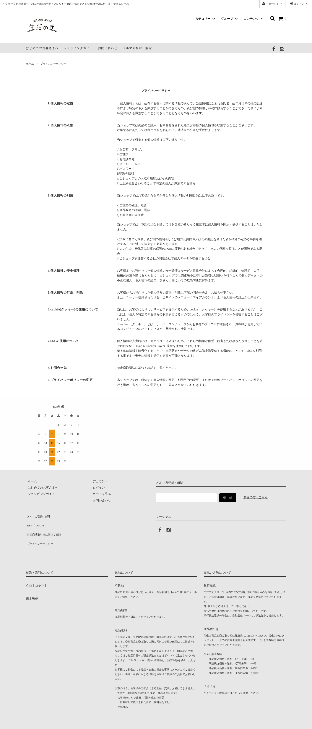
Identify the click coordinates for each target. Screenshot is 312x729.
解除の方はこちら (256, 497)
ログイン (298, 3)
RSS (28, 521)
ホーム (30, 63)
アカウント (272, 3)
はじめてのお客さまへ (42, 48)
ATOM (38, 521)
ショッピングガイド (78, 48)
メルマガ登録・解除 (137, 48)
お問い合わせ (107, 48)
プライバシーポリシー (41, 534)
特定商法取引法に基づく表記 (45, 527)
